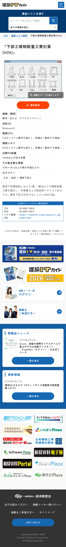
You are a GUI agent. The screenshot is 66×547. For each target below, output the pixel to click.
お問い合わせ (33, 522)
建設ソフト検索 (19, 35)
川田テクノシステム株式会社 (33, 203)
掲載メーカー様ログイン (47, 504)
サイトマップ (47, 512)
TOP (5, 35)
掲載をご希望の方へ (22, 512)
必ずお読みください (16, 504)
